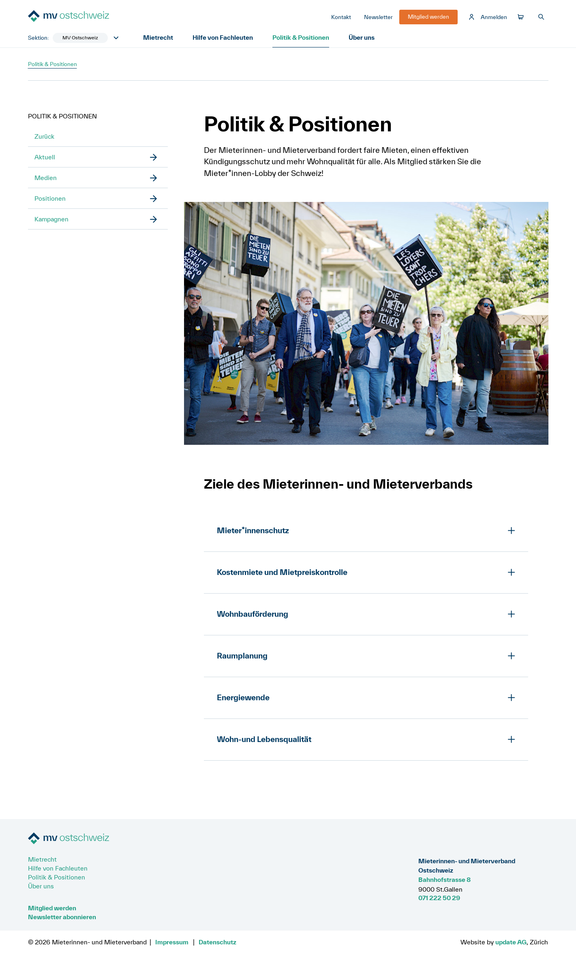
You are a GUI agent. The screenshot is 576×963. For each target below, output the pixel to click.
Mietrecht (158, 37)
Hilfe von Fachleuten (223, 37)
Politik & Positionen (300, 37)
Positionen (50, 198)
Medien (45, 177)
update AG (511, 942)
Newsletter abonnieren (62, 916)
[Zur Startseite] (89, 16)
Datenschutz (217, 942)
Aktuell (44, 157)
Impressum (171, 942)
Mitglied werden (52, 908)
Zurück (44, 136)
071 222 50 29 (439, 897)
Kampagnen (51, 219)
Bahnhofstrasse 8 (444, 879)
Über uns (362, 37)
